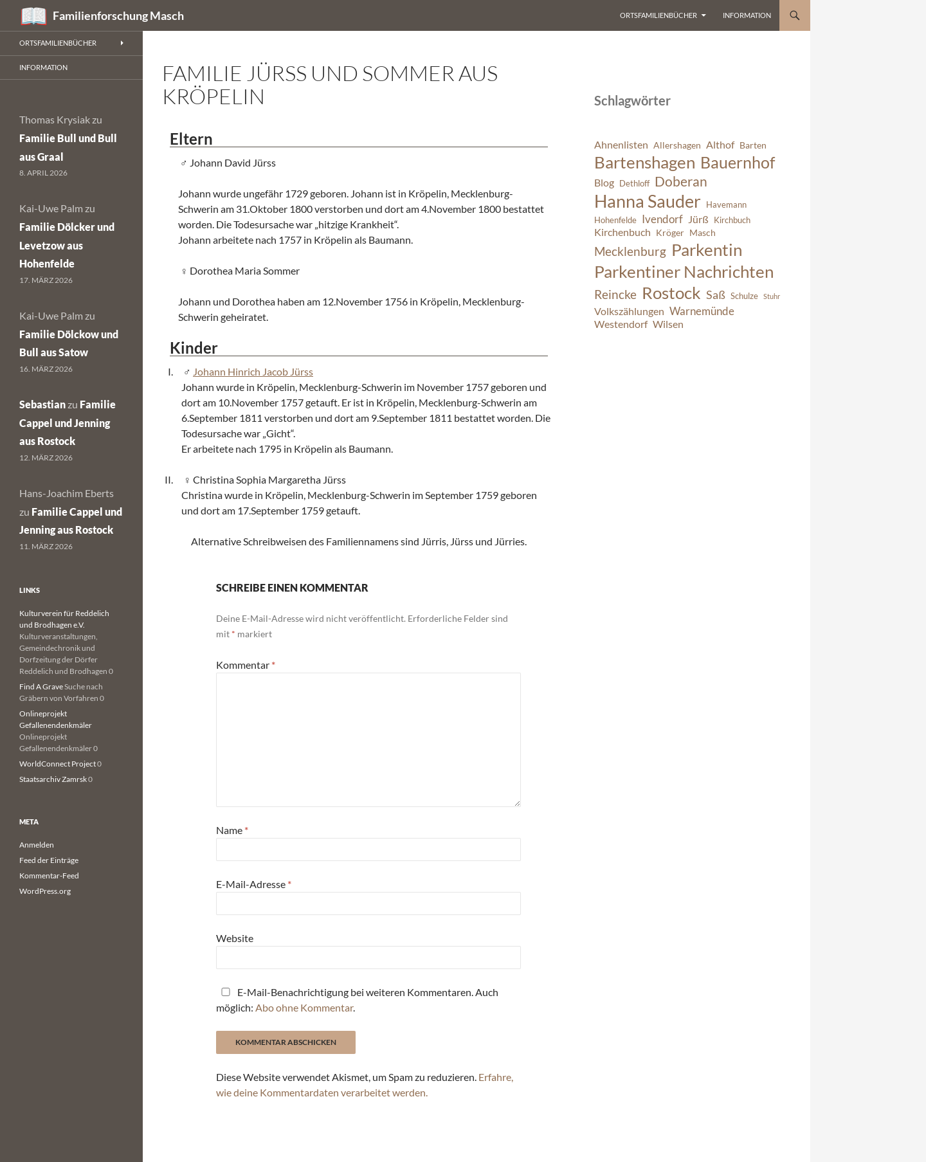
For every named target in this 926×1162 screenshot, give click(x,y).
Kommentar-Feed (49, 875)
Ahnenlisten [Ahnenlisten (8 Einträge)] (621, 144)
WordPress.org (45, 891)
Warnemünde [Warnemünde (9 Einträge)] (701, 311)
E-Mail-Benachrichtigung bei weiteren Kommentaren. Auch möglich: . (357, 999)
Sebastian (42, 404)
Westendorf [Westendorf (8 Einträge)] (621, 324)
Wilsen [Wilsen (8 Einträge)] (668, 324)
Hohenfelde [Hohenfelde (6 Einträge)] (615, 220)
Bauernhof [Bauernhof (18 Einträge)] (737, 162)
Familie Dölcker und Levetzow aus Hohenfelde (66, 245)
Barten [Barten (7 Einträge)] (753, 145)
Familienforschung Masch (118, 15)
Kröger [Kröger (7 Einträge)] (670, 232)
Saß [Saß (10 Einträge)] (715, 294)
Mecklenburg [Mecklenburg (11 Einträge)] (630, 251)
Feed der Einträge (48, 860)
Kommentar (245, 664)
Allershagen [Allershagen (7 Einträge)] (677, 145)
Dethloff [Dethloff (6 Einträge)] (634, 183)
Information (747, 15)
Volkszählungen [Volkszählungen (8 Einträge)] (629, 311)
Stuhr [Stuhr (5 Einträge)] (771, 296)
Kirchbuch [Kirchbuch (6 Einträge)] (732, 220)
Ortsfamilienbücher (658, 15)
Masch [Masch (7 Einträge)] (702, 232)
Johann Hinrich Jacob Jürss (253, 371)
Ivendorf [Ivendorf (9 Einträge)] (662, 219)
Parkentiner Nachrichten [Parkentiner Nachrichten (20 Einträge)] (684, 271)
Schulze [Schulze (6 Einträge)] (744, 296)
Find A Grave (41, 686)
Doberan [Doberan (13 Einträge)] (681, 181)
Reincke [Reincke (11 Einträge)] (615, 294)
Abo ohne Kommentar (304, 1007)
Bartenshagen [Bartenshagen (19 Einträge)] (644, 162)
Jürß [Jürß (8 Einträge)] (698, 219)
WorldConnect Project (57, 763)
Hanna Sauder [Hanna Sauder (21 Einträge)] (647, 201)
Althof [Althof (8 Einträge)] (720, 144)
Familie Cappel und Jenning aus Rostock (67, 423)
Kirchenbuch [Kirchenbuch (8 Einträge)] (622, 232)
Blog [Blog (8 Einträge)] (604, 182)
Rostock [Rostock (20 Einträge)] (671, 292)
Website (234, 938)
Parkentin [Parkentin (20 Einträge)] (706, 249)
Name (232, 830)
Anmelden (36, 844)
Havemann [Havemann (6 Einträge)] (726, 205)
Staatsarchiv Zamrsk (53, 779)
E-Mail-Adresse (253, 884)
